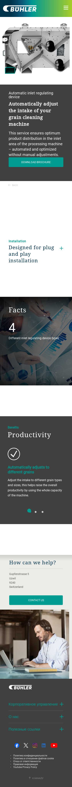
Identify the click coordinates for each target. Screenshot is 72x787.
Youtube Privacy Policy (25, 767)
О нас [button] (14, 716)
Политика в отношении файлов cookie (33, 758)
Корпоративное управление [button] (33, 704)
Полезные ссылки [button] (24, 729)
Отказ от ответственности (27, 761)
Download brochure (36, 162)
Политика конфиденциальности (30, 755)
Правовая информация (25, 764)
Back (13, 185)
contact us (36, 600)
